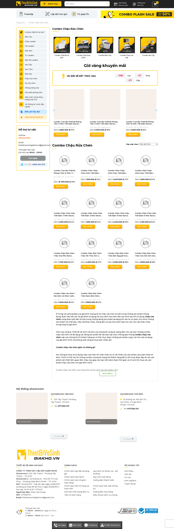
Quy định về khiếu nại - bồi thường (105, 472)
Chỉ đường (59, 436)
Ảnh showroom (32, 422)
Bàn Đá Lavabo (28, 60)
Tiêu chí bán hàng (72, 495)
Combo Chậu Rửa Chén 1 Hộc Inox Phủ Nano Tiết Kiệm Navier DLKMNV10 (64, 254)
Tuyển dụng (129, 484)
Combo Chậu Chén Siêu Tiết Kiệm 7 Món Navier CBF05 (64, 214)
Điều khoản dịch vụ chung (105, 495)
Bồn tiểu (25, 74)
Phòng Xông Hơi (29, 88)
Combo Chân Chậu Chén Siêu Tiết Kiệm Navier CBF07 (117, 171)
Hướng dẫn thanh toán (103, 480)
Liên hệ (127, 474)
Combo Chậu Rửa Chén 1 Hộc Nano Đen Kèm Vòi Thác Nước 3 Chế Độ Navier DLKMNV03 (91, 294)
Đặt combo (60, 134)
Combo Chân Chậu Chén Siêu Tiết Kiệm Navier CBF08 (90, 171)
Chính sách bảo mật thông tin (105, 487)
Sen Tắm (26, 69)
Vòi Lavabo (26, 46)
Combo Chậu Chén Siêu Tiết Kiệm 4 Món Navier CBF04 (91, 214)
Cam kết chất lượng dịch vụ (76, 492)
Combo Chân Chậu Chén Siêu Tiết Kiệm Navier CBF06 (144, 171)
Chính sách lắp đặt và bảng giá (76, 472)
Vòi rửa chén (27, 83)
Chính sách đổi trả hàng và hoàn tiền (76, 487)
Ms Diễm (33, 164)
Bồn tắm (25, 51)
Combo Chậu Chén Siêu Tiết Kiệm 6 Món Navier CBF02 (145, 214)
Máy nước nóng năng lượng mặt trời (31, 98)
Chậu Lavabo (27, 41)
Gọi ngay (32, 158)
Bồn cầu (25, 37)
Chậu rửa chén (28, 78)
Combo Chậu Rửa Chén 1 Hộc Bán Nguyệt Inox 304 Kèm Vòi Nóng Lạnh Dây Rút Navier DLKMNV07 (118, 254)
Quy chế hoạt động (102, 477)
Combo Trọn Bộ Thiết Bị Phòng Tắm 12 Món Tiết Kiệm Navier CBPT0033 (64, 171)
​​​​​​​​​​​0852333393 (24, 138)
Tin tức (127, 477)
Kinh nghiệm (130, 480)
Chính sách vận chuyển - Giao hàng (75, 481)
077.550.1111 (63, 406)
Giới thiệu (128, 471)
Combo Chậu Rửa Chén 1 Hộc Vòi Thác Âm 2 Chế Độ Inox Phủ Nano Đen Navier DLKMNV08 (91, 254)
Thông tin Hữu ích (139, 4)
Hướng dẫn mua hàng (103, 492)
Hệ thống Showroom (121, 4)
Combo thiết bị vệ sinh (31, 32)
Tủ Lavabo (26, 55)
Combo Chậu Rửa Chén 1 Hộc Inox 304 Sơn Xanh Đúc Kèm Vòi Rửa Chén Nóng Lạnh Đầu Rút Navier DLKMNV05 (145, 254)
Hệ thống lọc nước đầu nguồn (31, 105)
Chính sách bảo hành (74, 477)
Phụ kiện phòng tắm (30, 92)
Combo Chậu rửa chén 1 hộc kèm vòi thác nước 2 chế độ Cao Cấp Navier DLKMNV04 (64, 294)
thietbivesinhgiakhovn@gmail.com (34, 145)
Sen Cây (25, 65)
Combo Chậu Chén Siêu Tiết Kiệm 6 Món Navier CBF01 (118, 214)
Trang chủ (20, 23)
